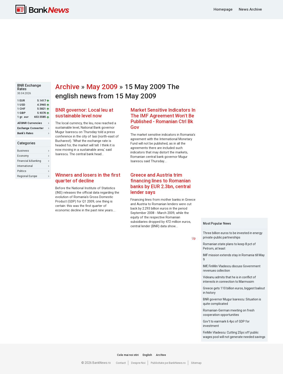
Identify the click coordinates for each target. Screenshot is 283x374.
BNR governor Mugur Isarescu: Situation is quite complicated (232, 301)
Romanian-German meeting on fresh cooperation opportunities (228, 313)
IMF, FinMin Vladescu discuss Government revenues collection (231, 268)
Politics (33, 171)
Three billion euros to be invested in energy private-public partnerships (232, 235)
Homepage (223, 9)
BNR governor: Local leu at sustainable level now (84, 112)
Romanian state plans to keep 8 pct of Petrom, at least (229, 246)
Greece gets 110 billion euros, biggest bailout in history (234, 290)
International (33, 166)
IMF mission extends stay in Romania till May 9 (234, 257)
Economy (33, 155)
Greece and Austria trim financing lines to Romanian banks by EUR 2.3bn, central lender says (160, 183)
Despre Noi (138, 362)
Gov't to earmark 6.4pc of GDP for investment (226, 324)
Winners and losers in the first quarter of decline (87, 177)
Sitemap (196, 362)
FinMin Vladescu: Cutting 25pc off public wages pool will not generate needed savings (234, 335)
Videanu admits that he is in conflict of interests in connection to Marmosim (229, 279)
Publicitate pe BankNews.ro (168, 362)
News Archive (250, 9)
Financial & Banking (33, 160)
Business (33, 150)
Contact (121, 362)
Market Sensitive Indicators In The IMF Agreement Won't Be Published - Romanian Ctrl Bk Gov (162, 118)
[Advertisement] (141, 50)
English (147, 355)
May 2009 (102, 86)
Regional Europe (33, 176)
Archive (67, 86)
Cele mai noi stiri (128, 355)
